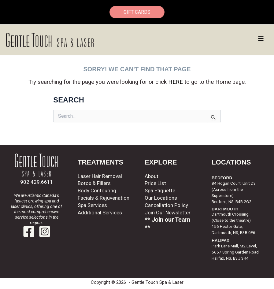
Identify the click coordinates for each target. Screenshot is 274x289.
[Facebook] (29, 231)
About (151, 176)
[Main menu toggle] (261, 38)
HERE (175, 82)
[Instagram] (45, 231)
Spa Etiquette (160, 190)
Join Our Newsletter (168, 212)
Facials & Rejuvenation (103, 198)
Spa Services (92, 205)
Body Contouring (97, 190)
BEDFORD (222, 178)
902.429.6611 (36, 182)
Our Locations (161, 198)
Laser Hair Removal (100, 176)
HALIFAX (220, 240)
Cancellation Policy (166, 205)
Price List (155, 183)
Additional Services (100, 212)
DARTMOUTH (225, 209)
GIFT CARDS (137, 12)
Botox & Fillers (94, 183)
